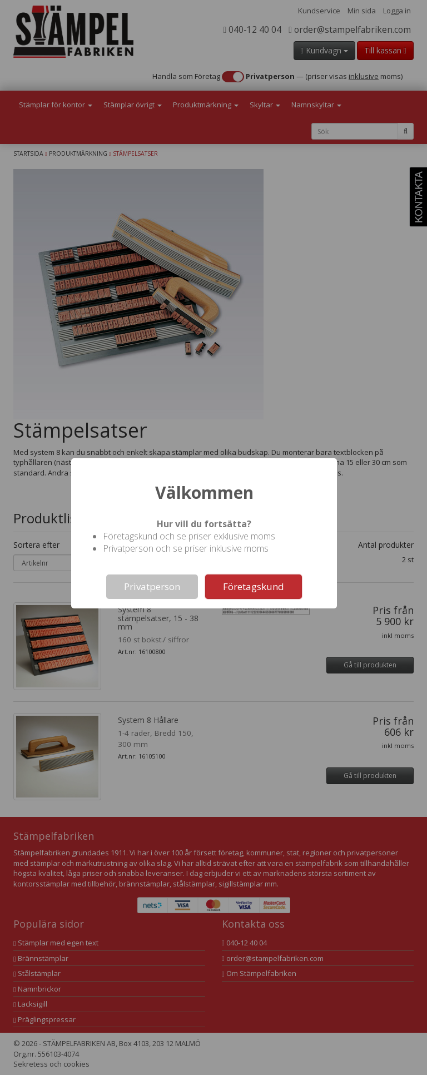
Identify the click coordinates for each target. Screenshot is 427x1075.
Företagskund (253, 586)
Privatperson (152, 586)
